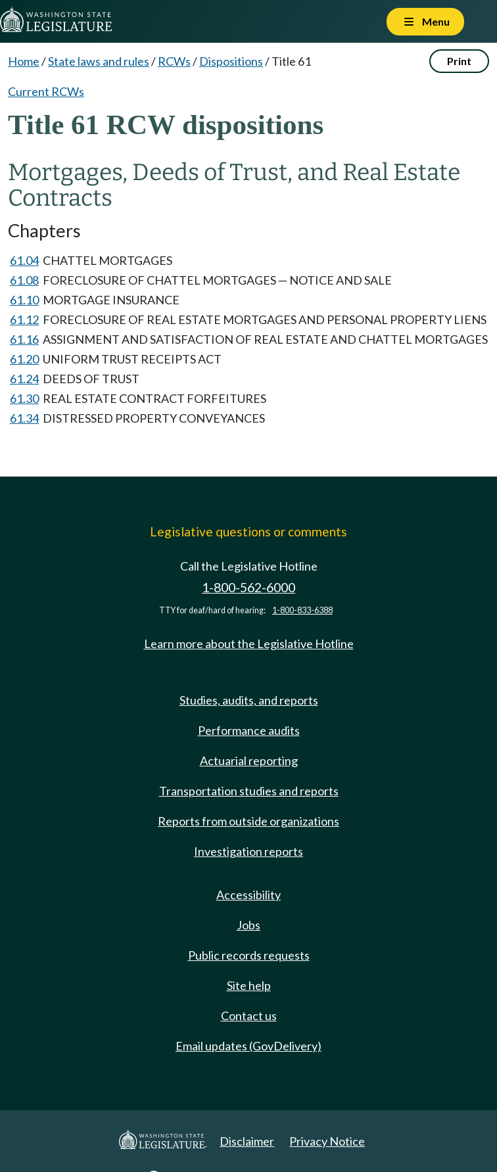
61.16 (24, 339)
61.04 (24, 260)
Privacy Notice (327, 1141)
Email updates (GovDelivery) (248, 1046)
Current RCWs (46, 91)
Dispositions (231, 61)
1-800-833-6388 (302, 610)
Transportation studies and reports (249, 791)
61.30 (24, 398)
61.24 (24, 378)
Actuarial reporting (249, 760)
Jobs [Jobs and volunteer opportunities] (248, 925)
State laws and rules (98, 61)
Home (23, 61)
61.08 (24, 280)
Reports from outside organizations (248, 821)
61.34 (24, 418)
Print (459, 61)
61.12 (24, 319)
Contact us (249, 1015)
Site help (249, 985)
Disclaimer (247, 1141)
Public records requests (249, 955)
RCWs (174, 61)
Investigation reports (248, 851)
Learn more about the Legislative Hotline (249, 643)
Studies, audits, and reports (248, 700)
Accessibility (248, 894)
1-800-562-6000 (248, 587)
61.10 (24, 300)
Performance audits (249, 730)
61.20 (24, 359)
